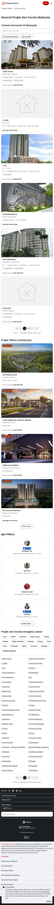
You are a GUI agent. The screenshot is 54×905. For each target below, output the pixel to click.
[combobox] (29, 55)
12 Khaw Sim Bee (34, 763)
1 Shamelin (5, 791)
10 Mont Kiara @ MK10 (36, 712)
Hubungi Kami (27, 853)
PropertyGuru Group (27, 849)
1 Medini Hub (6, 744)
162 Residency (33, 796)
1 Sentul (4, 786)
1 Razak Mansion (7, 768)
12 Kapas (31, 758)
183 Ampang (32, 819)
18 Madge (31, 814)
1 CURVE (4, 716)
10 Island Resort (7, 824)
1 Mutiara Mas (6, 749)
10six (30, 730)
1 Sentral (4, 782)
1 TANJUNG (5, 805)
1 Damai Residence (8, 726)
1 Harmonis (5, 740)
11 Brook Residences (35, 735)
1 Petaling (4, 758)
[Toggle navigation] (51, 3)
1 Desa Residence (7, 730)
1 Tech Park (5, 810)
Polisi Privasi (45, 891)
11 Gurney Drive (34, 740)
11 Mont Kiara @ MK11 (36, 744)
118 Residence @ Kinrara (37, 754)
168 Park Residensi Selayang (38, 800)
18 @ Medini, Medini (35, 805)
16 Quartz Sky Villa (35, 782)
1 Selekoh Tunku (7, 777)
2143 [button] (28, 353)
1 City (3, 721)
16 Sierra (31, 786)
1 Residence (5, 772)
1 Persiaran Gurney (8, 754)
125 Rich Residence (35, 772)
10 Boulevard (6, 814)
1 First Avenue (6, 735)
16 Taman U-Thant (34, 791)
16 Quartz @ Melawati (36, 777)
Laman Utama (7, 8)
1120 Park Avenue (34, 749)
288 (29, 831)
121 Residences (33, 768)
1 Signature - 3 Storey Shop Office (13, 800)
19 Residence (33, 824)
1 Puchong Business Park (10, 763)
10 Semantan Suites (35, 716)
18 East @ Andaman (35, 810)
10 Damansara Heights (9, 819)
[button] (33, 352)
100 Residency (33, 726)
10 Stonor (31, 721)
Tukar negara (6, 858)
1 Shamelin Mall (7, 796)
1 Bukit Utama (6, 712)
